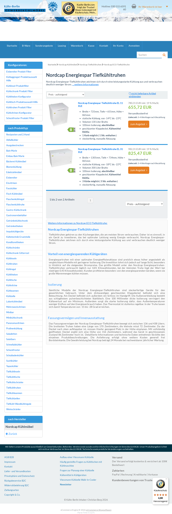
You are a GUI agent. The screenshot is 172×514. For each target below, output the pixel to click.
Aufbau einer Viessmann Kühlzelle (77, 457)
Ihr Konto (118, 45)
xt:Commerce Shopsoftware (98, 510)
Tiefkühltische (13, 377)
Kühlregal (11, 269)
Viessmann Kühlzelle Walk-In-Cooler (78, 479)
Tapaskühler (12, 366)
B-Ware (26, 45)
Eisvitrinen (11, 183)
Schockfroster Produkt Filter (20, 118)
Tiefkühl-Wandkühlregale (18, 403)
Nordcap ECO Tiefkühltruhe (117, 64)
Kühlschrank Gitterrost (17, 253)
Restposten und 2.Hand (18, 134)
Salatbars (11, 339)
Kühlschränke (13, 247)
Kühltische (11, 280)
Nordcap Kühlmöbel (68, 64)
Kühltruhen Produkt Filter (19, 107)
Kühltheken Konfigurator (18, 96)
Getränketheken (14, 226)
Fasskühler (11, 188)
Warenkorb (77, 45)
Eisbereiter (11, 177)
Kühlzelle (10, 296)
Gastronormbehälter (16, 215)
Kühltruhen (11, 263)
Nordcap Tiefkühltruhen (90, 64)
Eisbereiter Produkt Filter (18, 71)
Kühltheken (12, 274)
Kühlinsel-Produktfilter (17, 85)
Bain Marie (11, 150)
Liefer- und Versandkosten (17, 471)
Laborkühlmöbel (14, 301)
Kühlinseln (11, 258)
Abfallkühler (12, 139)
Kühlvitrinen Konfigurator (19, 112)
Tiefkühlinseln (13, 371)
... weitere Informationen (85, 84)
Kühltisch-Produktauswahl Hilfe (22, 102)
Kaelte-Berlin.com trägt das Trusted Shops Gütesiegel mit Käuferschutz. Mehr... (85, 8)
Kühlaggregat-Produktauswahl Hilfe (21, 79)
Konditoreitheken (15, 242)
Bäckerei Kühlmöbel (16, 161)
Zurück (11, 433)
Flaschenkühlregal (15, 199)
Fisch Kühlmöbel (14, 193)
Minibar (10, 312)
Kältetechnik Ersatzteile (18, 236)
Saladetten (11, 333)
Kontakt (103, 45)
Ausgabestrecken (15, 145)
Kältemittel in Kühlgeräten (73, 475)
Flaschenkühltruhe (15, 204)
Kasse (91, 45)
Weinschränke (13, 409)
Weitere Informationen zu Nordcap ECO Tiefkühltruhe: (77, 223)
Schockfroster (13, 350)
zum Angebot (138, 124)
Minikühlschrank (14, 317)
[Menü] (166, 480)
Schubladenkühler (15, 355)
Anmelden (134, 45)
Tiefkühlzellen (13, 398)
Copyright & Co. (12, 494)
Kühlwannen (12, 290)
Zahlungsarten (11, 490)
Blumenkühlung (14, 166)
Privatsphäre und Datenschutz (19, 476)
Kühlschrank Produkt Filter (19, 91)
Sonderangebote (44, 45)
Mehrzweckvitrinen (16, 306)
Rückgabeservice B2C (15, 480)
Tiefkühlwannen (14, 393)
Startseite (12, 45)
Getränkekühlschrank (17, 220)
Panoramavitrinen (15, 323)
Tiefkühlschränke (14, 382)
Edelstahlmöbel (14, 172)
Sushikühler (12, 360)
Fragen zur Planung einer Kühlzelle (77, 470)
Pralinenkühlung (14, 328)
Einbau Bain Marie (15, 156)
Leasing (62, 45)
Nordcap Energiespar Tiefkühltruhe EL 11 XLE (100, 104)
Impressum (9, 461)
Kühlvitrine (11, 285)
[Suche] (149, 55)
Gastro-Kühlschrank (16, 210)
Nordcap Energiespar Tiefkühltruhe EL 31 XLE (100, 150)
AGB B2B (9, 457)
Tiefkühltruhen (13, 387)
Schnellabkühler (14, 344)
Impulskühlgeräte (15, 231)
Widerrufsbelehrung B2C (16, 485)
